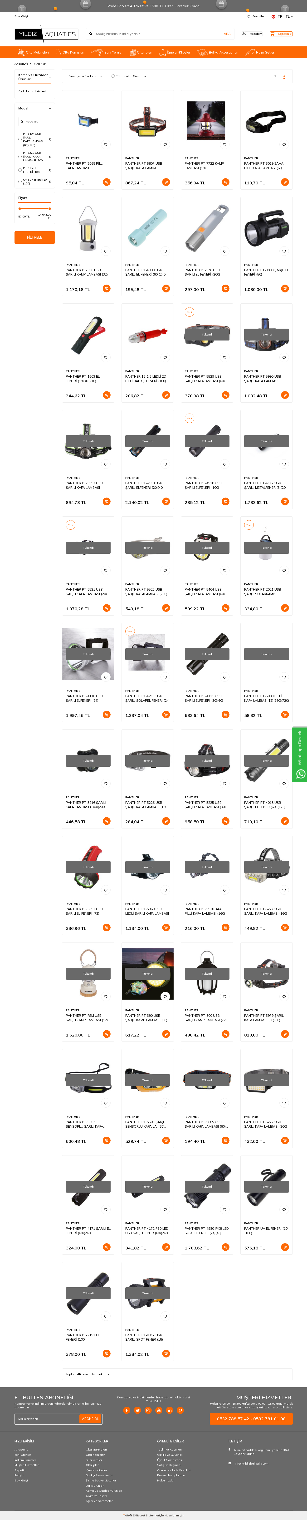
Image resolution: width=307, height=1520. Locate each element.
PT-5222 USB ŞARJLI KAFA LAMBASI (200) (34, 156)
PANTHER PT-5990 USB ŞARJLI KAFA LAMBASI (262, 378)
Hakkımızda (165, 1480)
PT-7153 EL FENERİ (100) (34, 169)
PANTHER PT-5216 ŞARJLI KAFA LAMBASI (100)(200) (86, 804)
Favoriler (256, 16)
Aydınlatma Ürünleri (32, 91)
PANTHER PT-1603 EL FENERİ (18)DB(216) (83, 378)
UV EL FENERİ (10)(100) (34, 181)
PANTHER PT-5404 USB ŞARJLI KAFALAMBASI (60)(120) (205, 591)
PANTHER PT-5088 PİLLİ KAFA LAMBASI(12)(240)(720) (266, 698)
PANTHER (73, 158)
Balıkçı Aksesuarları (217, 52)
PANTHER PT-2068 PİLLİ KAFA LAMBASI (84, 165)
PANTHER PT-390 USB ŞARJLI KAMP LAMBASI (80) (146, 1017)
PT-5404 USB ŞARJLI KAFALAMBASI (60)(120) (34, 139)
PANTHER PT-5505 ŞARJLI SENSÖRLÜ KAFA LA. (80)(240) (145, 1124)
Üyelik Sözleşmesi (170, 1460)
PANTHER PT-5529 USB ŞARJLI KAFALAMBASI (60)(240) (205, 378)
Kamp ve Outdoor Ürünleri (104, 1490)
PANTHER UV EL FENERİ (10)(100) (266, 1230)
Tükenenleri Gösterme (129, 76)
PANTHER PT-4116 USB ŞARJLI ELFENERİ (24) (84, 698)
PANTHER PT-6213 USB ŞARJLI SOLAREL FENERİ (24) (147, 698)
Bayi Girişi (21, 16)
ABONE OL (90, 1418)
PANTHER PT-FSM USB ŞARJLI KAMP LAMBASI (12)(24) (87, 1017)
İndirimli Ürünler (25, 1460)
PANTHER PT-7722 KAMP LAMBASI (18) (204, 165)
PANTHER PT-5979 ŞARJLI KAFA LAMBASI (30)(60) (264, 1017)
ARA (218, 34)
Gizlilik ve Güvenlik (169, 1454)
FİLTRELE (34, 238)
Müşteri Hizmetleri (27, 1465)
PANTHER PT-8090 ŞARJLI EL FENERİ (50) (266, 272)
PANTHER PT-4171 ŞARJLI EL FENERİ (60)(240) (88, 1230)
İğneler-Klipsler (174, 52)
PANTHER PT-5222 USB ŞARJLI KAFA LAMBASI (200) (265, 1124)
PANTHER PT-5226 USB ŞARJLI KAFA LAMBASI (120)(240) (146, 804)
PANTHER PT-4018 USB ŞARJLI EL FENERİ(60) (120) (264, 804)
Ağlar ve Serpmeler (99, 1501)
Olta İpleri (141, 52)
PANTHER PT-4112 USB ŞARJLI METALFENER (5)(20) (265, 485)
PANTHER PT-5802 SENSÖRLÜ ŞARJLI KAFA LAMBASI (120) (84, 1124)
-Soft (128, 1515)
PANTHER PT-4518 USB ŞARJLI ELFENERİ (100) (203, 485)
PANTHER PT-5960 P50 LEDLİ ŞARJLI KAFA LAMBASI (147, 911)
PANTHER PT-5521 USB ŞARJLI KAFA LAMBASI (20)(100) (86, 591)
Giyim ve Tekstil (96, 1496)
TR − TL (282, 17)
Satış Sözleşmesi (169, 1465)
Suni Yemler (106, 52)
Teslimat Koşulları (169, 1449)
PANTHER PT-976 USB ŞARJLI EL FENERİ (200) (202, 272)
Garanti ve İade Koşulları (174, 1470)
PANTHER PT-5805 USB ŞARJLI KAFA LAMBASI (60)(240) (205, 1124)
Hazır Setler (259, 52)
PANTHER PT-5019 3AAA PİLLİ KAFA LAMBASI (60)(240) (263, 165)
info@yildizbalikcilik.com (251, 1463)
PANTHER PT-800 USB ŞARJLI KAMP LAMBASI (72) (206, 1017)
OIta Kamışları (70, 52)
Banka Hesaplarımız (171, 1475)
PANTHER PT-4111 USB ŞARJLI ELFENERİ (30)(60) (204, 698)
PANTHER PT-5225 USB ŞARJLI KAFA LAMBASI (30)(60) (205, 804)
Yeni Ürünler (23, 1454)
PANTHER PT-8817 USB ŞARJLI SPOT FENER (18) (144, 1337)
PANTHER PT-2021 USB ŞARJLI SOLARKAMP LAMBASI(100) (262, 591)
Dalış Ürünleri (95, 1485)
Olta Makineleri (33, 52)
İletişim (19, 1475)
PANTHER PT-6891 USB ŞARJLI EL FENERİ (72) (84, 911)
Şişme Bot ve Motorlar (101, 1480)
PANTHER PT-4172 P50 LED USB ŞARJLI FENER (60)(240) (147, 1230)
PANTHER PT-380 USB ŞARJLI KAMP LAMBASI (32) (87, 272)
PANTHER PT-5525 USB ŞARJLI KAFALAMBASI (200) (146, 591)
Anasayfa (21, 63)
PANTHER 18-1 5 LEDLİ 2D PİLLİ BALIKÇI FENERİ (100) (145, 378)
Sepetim (20, 1470)
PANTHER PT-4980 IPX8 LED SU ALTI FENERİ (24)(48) (207, 1230)
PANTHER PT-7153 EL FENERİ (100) (83, 1337)
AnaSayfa (21, 1449)
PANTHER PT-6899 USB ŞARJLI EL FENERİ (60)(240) (145, 272)
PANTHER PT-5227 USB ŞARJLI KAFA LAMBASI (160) (265, 911)
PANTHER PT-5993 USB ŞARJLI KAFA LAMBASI (84, 485)
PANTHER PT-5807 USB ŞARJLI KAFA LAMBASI (143, 165)
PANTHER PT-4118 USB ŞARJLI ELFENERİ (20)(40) (144, 485)
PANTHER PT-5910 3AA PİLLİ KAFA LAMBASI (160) (205, 911)
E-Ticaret (139, 1515)
